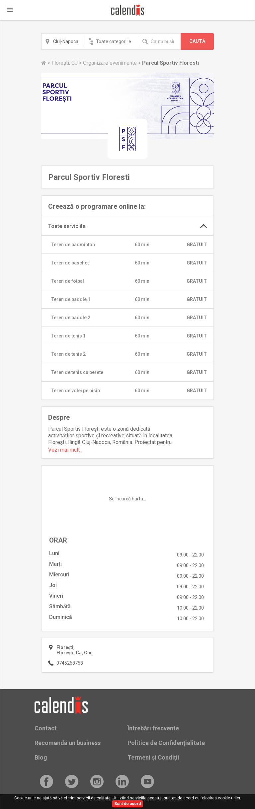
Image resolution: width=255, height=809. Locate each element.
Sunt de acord (127, 803)
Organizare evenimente (110, 63)
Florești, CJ (65, 63)
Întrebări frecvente (153, 728)
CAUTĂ (197, 41)
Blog (41, 757)
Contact (46, 728)
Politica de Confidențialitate (166, 742)
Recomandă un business (68, 742)
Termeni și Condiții (153, 757)
